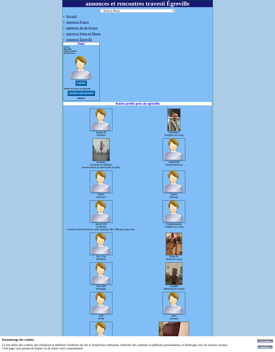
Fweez (81, 43)
